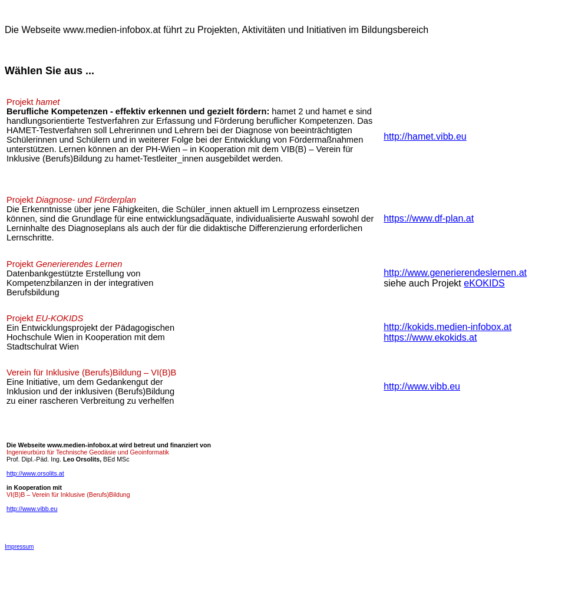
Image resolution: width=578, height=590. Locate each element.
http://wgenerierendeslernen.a (455, 273)
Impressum (19, 546)
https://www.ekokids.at (430, 337)
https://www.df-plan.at (429, 218)
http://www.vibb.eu (422, 386)
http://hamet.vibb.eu (425, 136)
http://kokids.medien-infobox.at (447, 327)
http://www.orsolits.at (35, 473)
